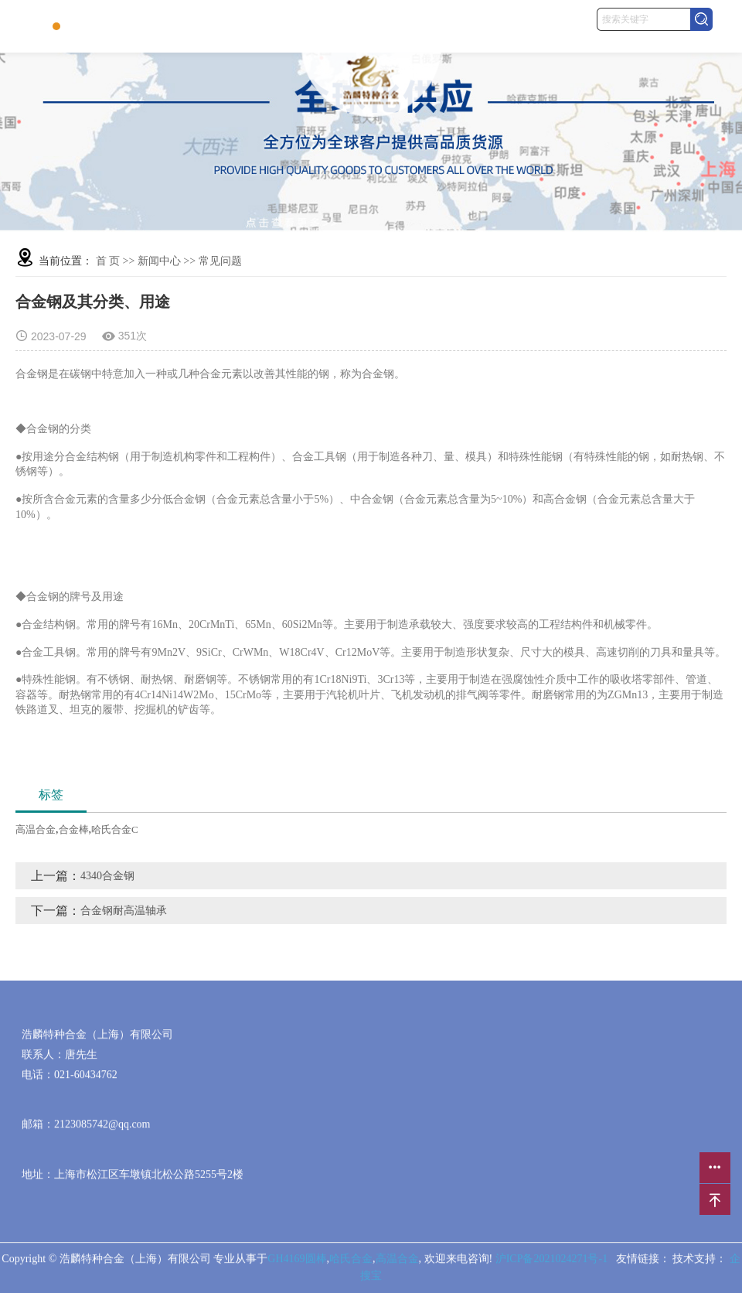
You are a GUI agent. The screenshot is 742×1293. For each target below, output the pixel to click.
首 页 (108, 261)
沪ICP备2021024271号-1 (551, 1263)
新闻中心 (159, 261)
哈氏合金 (351, 1263)
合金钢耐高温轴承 (123, 910)
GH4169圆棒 (296, 1263)
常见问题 (220, 261)
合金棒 (74, 829)
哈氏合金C (114, 829)
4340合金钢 (107, 876)
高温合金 (35, 829)
